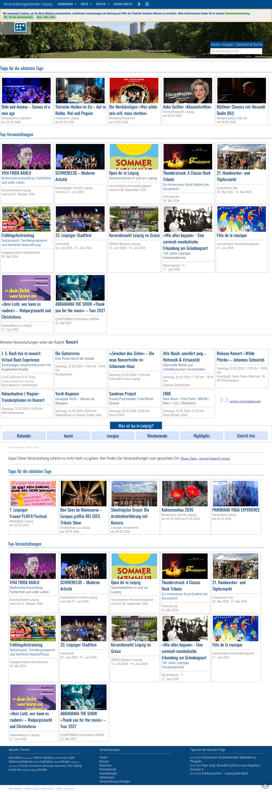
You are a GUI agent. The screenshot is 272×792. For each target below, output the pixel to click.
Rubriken (65, 4)
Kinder (42, 770)
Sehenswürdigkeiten (21, 761)
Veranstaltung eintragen (114, 781)
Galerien (56, 762)
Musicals (56, 758)
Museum (64, 757)
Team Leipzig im (65, 788)
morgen (228, 44)
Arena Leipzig (42, 757)
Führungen (23, 765)
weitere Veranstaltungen (240, 401)
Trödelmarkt (75, 762)
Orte (84, 4)
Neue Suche (33, 447)
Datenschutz (31, 788)
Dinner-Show (13, 766)
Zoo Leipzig (74, 765)
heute (215, 44)
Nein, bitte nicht (46, 17)
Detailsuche (106, 777)
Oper (72, 757)
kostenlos (105, 765)
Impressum (47, 788)
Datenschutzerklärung (237, 13)
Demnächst (15, 757)
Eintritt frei (15, 770)
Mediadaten (15, 788)
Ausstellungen (28, 758)
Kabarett (34, 770)
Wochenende (35, 765)
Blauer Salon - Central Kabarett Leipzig (205, 459)
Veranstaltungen (16, 447)
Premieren (26, 770)
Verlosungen (48, 765)
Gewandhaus (60, 765)
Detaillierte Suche (249, 44)
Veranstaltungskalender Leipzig (27, 4)
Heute (36, 761)
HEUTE (101, 4)
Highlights (123, 4)
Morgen (65, 761)
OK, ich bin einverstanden (18, 17)
